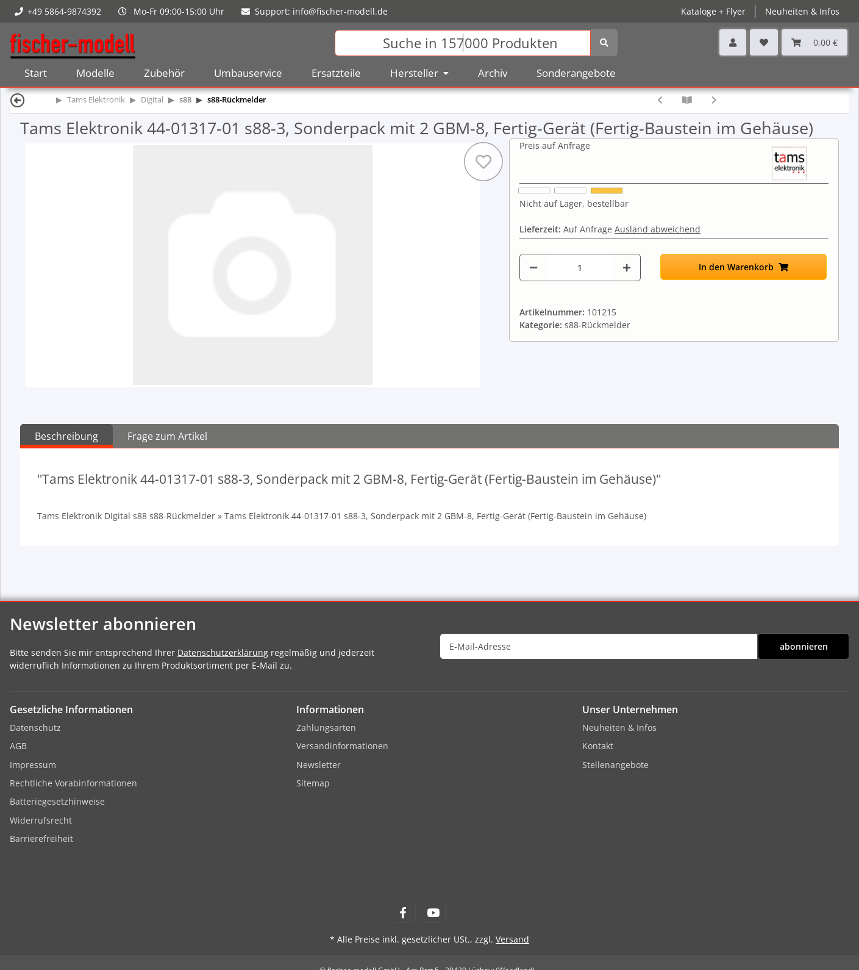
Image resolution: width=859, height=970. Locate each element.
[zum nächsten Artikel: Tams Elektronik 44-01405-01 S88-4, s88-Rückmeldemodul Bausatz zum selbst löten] (714, 100)
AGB (18, 746)
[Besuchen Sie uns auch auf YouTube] (433, 912)
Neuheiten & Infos (802, 11)
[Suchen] (463, 43)
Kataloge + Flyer (713, 11)
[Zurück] (17, 100)
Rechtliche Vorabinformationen (73, 783)
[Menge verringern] (533, 267)
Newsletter (318, 765)
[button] (733, 42)
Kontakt (597, 746)
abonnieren (804, 646)
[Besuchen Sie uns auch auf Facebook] (403, 912)
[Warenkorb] (814, 42)
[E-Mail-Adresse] (599, 646)
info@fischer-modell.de (340, 11)
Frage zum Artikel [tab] (167, 436)
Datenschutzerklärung (222, 652)
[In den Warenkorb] (743, 267)
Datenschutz (35, 727)
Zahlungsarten (326, 727)
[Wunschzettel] (764, 42)
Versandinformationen (342, 746)
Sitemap (313, 783)
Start (35, 73)
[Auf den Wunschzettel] (483, 161)
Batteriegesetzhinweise (57, 801)
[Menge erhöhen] (626, 267)
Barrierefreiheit (41, 838)
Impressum (33, 765)
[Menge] (579, 267)
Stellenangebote (615, 765)
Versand (512, 939)
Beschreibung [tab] (66, 436)
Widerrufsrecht (41, 820)
